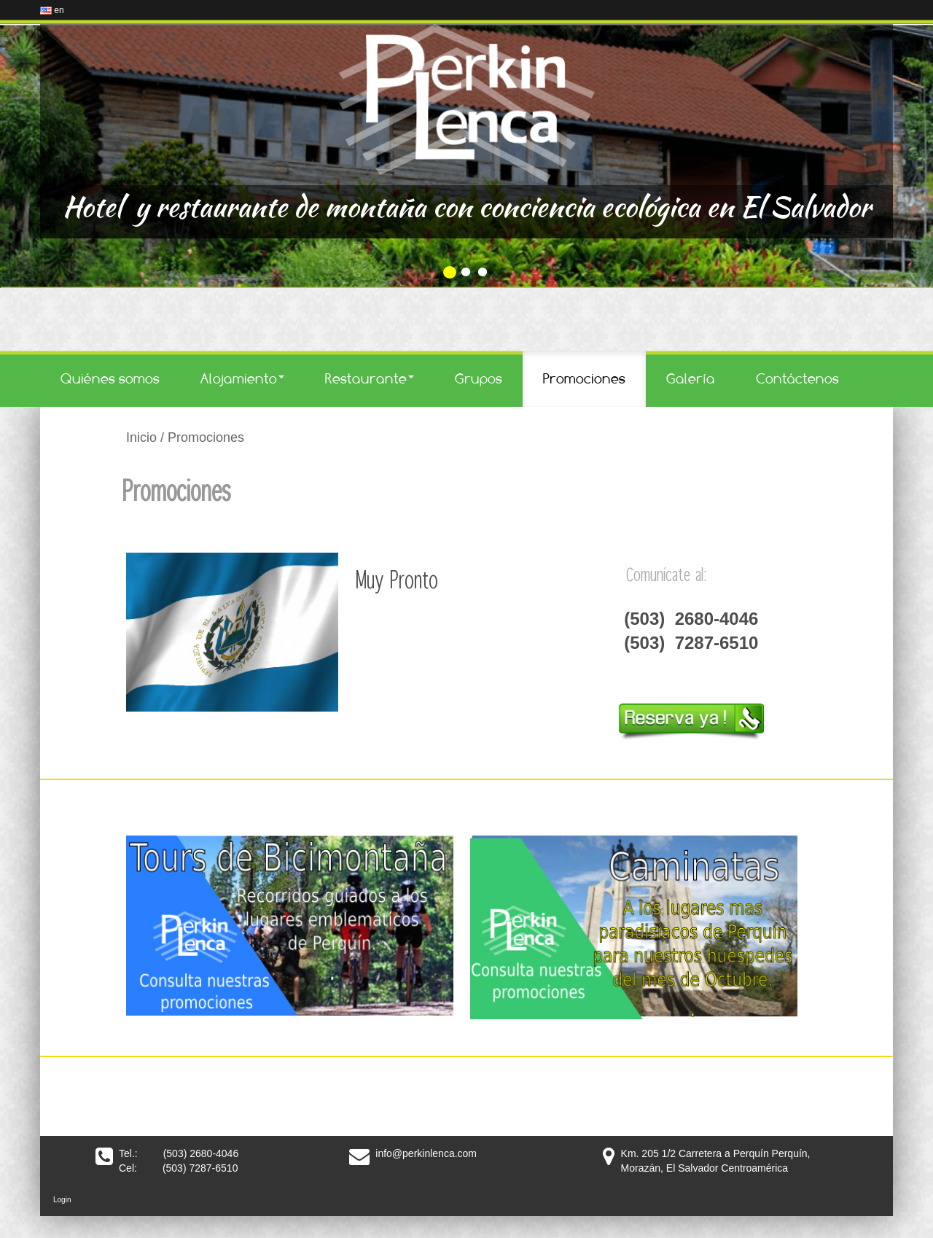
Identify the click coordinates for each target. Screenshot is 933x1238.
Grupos (478, 378)
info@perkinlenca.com (426, 1153)
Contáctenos (797, 378)
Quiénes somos (110, 378)
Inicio (141, 437)
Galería (690, 378)
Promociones (584, 378)
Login (62, 1200)
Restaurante (369, 378)
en (52, 10)
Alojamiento (242, 378)
